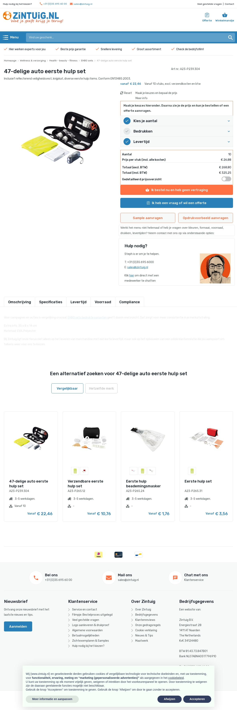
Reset (128, 93)
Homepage (10, 60)
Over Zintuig (143, 609)
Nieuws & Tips (144, 635)
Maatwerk (141, 640)
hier (131, 275)
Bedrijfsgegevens (146, 614)
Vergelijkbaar (67, 388)
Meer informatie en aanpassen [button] (52, 699)
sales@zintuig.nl (81, 4)
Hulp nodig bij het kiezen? (88, 646)
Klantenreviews (145, 620)
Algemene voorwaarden (87, 630)
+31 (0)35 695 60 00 (53, 4)
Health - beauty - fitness (63, 60)
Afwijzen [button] (169, 699)
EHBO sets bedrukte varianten (87, 315)
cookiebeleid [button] (176, 677)
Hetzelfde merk (101, 388)
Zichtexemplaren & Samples (90, 640)
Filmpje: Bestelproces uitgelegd (92, 614)
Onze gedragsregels (148, 625)
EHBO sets (87, 60)
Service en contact (84, 609)
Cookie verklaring (146, 630)
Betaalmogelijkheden (85, 635)
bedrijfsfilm (196, 49)
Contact (229, 4)
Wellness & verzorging (33, 60)
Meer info (141, 98)
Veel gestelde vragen (209, 4)
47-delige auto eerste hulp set (114, 60)
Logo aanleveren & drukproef (90, 625)
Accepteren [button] (197, 699)
